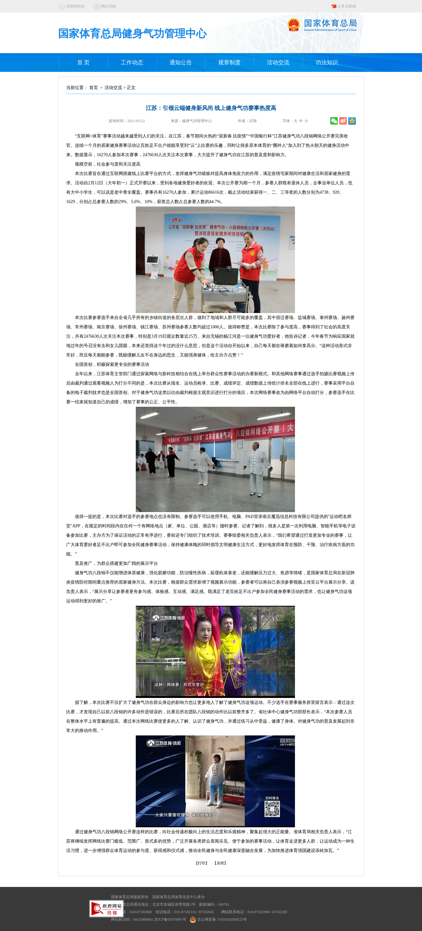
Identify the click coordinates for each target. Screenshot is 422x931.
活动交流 (278, 62)
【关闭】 (220, 863)
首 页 (83, 62)
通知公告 (180, 62)
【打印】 (201, 863)
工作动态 (132, 62)
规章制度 (229, 62)
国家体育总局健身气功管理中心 (132, 33)
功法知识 (327, 62)
